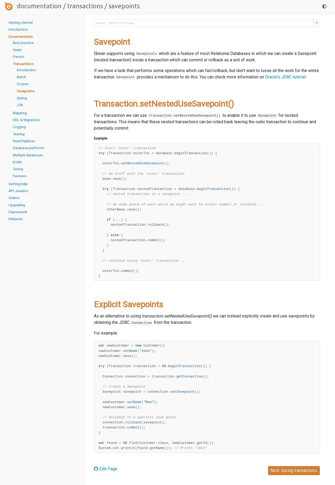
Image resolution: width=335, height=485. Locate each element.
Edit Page (105, 468)
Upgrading (17, 205)
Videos (14, 198)
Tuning (18, 169)
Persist (18, 57)
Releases (16, 219)
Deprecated (18, 212)
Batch (21, 77)
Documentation (39, 6)
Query (17, 50)
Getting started (21, 23)
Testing (19, 134)
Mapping (20, 113)
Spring (22, 98)
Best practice (23, 43)
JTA (20, 105)
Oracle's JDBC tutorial (285, 76)
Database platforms (28, 148)
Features (19, 176)
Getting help (18, 184)
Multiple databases (28, 155)
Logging (19, 127)
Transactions (85, 6)
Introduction (18, 29)
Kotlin (17, 162)
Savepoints (25, 91)
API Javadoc (18, 191)
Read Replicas (24, 141)
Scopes (23, 84)
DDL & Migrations (26, 120)
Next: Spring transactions (293, 470)
